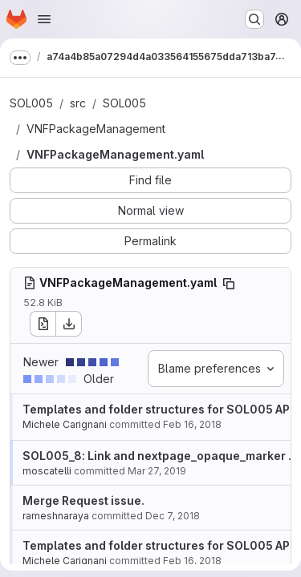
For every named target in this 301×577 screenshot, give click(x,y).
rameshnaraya (55, 516)
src (78, 103)
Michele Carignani (64, 424)
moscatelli (46, 471)
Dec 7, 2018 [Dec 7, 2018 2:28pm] (172, 516)
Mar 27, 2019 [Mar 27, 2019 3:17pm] (157, 471)
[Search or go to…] (254, 19)
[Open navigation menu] (44, 19)
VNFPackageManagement (95, 128)
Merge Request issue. (83, 500)
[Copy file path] (228, 283)
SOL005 (31, 103)
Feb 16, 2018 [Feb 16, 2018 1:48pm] (192, 424)
